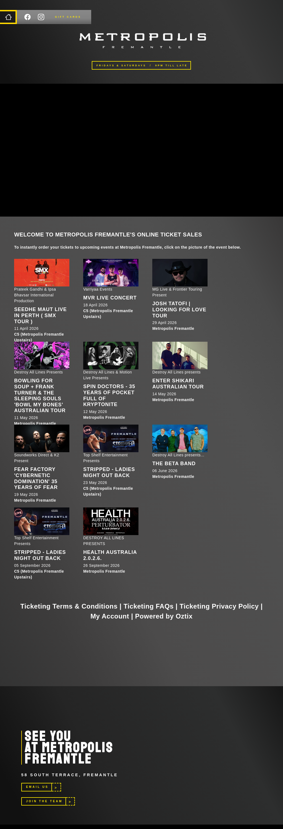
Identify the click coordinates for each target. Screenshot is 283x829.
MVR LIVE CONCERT (110, 298)
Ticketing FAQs (149, 606)
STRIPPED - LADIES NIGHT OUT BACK (109, 472)
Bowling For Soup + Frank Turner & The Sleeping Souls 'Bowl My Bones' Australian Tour (39, 395)
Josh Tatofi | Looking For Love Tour (179, 309)
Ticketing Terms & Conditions (69, 606)
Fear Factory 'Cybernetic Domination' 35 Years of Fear (36, 478)
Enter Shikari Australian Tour (178, 384)
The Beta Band (174, 463)
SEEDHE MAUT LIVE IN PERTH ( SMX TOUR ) (40, 315)
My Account (109, 616)
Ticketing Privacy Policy (219, 606)
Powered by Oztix (164, 616)
